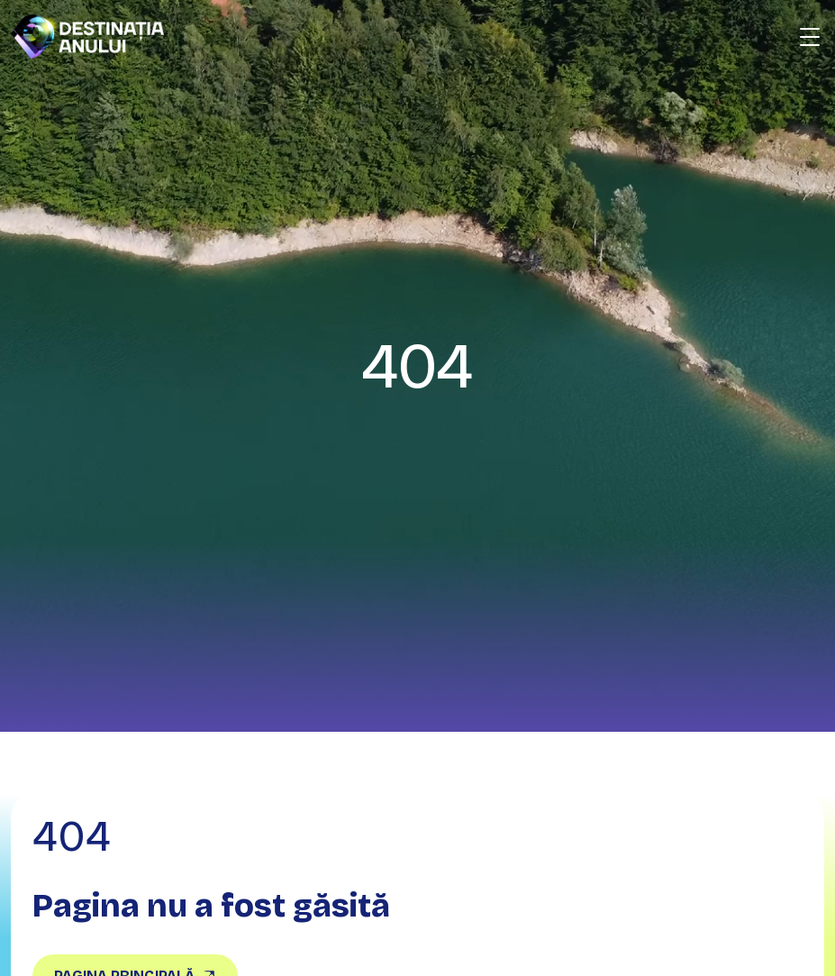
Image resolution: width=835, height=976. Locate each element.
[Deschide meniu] (810, 37)
